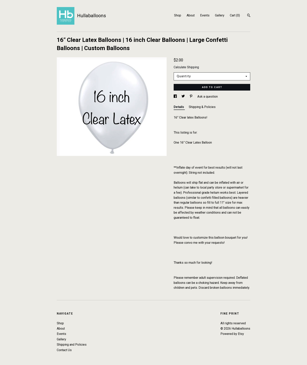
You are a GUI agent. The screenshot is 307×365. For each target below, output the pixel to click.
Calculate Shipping (186, 67)
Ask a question (207, 96)
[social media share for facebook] (176, 96)
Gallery (219, 15)
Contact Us (64, 350)
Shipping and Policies (72, 344)
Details (179, 107)
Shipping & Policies (202, 107)
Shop (177, 15)
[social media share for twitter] (183, 96)
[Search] (248, 16)
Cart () (235, 15)
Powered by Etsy (232, 334)
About (191, 15)
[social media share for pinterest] (191, 96)
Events (204, 15)
